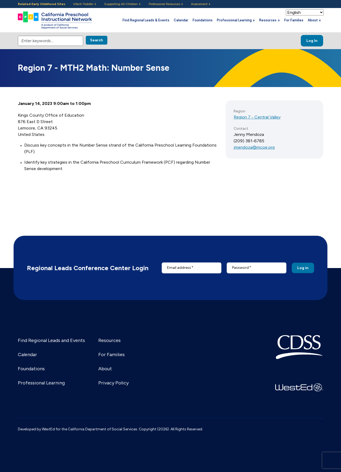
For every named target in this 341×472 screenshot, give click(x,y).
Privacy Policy (113, 383)
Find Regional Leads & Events (146, 20)
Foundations (203, 20)
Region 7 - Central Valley (257, 117)
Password (240, 267)
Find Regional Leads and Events (51, 340)
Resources (109, 340)
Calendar (181, 20)
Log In (312, 40)
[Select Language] (305, 12)
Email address (179, 267)
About (105, 369)
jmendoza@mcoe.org (254, 147)
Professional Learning (41, 383)
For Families (293, 20)
